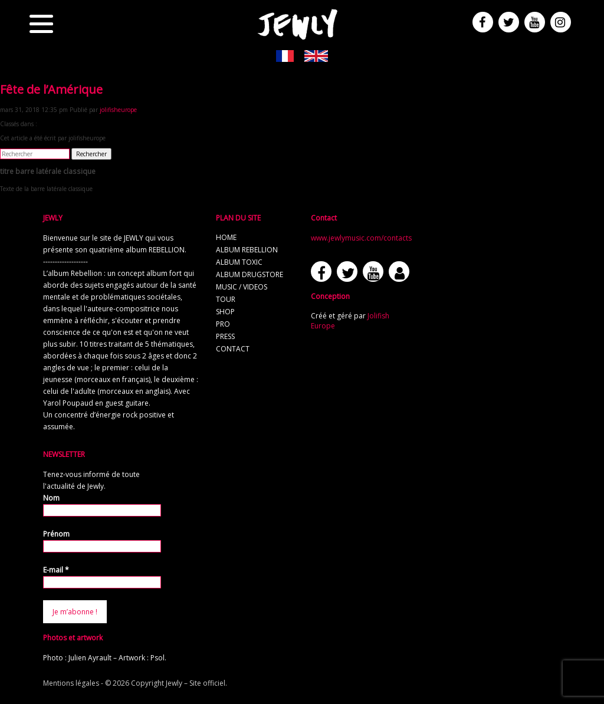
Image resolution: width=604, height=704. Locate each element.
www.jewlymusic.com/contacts (361, 238)
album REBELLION (247, 250)
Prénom (56, 534)
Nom (51, 498)
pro (223, 324)
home (226, 237)
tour (225, 299)
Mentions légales (71, 683)
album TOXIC (239, 262)
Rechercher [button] (91, 154)
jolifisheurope (118, 110)
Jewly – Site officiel (195, 683)
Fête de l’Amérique (51, 89)
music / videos (241, 287)
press (225, 336)
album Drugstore (249, 274)
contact (233, 349)
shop (225, 312)
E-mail (56, 570)
